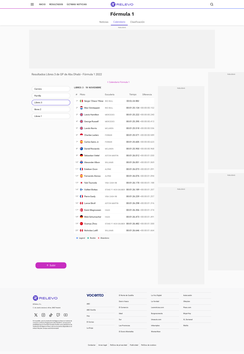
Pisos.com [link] (187, 310)
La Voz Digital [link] (156, 298)
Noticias (103, 21)
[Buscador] (212, 4)
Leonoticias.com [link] (157, 310)
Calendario (119, 22)
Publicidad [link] (134, 348)
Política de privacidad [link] (118, 348)
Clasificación (137, 21)
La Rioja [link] (90, 331)
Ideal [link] (121, 316)
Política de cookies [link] (148, 348)
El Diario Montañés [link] (126, 334)
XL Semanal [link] (188, 322)
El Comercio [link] (123, 310)
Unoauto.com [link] (156, 322)
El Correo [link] (90, 325)
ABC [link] (88, 307)
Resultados (56, 4)
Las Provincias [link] (124, 328)
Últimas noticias (77, 4)
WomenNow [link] (155, 334)
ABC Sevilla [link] (91, 313)
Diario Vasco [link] (124, 304)
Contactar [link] (92, 348)
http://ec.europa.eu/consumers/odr (48, 331)
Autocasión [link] (187, 298)
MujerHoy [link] (187, 316)
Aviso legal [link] (102, 348)
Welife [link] (185, 328)
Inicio (42, 4)
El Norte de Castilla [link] (126, 298)
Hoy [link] (88, 319)
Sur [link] (120, 322)
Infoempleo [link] (155, 328)
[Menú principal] (32, 4)
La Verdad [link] (155, 304)
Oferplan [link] (186, 304)
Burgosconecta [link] (157, 316)
